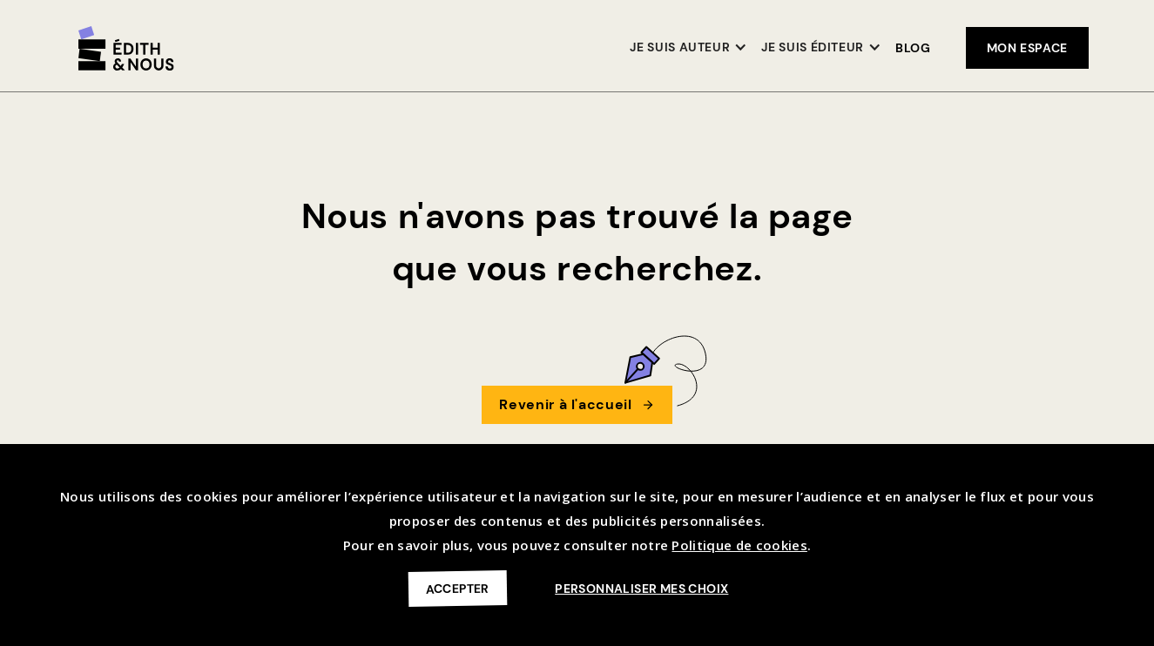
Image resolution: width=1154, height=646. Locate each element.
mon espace (1027, 48)
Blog (913, 48)
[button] (688, 48)
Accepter (457, 588)
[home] (126, 48)
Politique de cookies (738, 545)
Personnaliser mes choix (641, 588)
